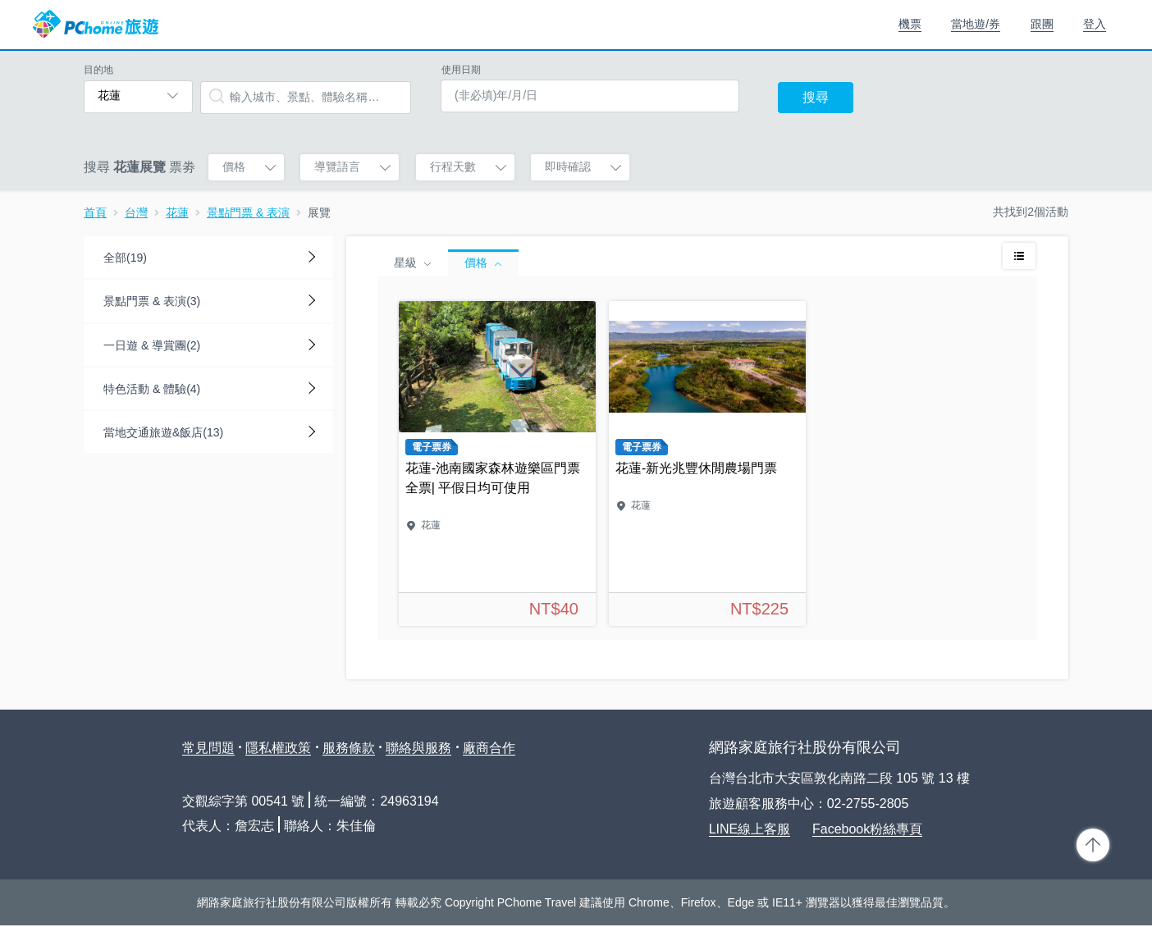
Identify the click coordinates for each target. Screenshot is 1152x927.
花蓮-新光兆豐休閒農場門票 (707, 463)
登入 (1094, 23)
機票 (909, 23)
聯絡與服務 (418, 748)
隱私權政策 (278, 748)
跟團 (1042, 23)
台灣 (136, 212)
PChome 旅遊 (95, 24)
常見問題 (208, 748)
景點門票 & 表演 (248, 212)
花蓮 (177, 212)
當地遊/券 (975, 23)
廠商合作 (489, 748)
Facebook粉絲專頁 (867, 829)
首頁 (95, 212)
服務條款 (348, 748)
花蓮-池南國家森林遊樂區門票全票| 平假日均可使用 (497, 463)
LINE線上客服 (750, 829)
